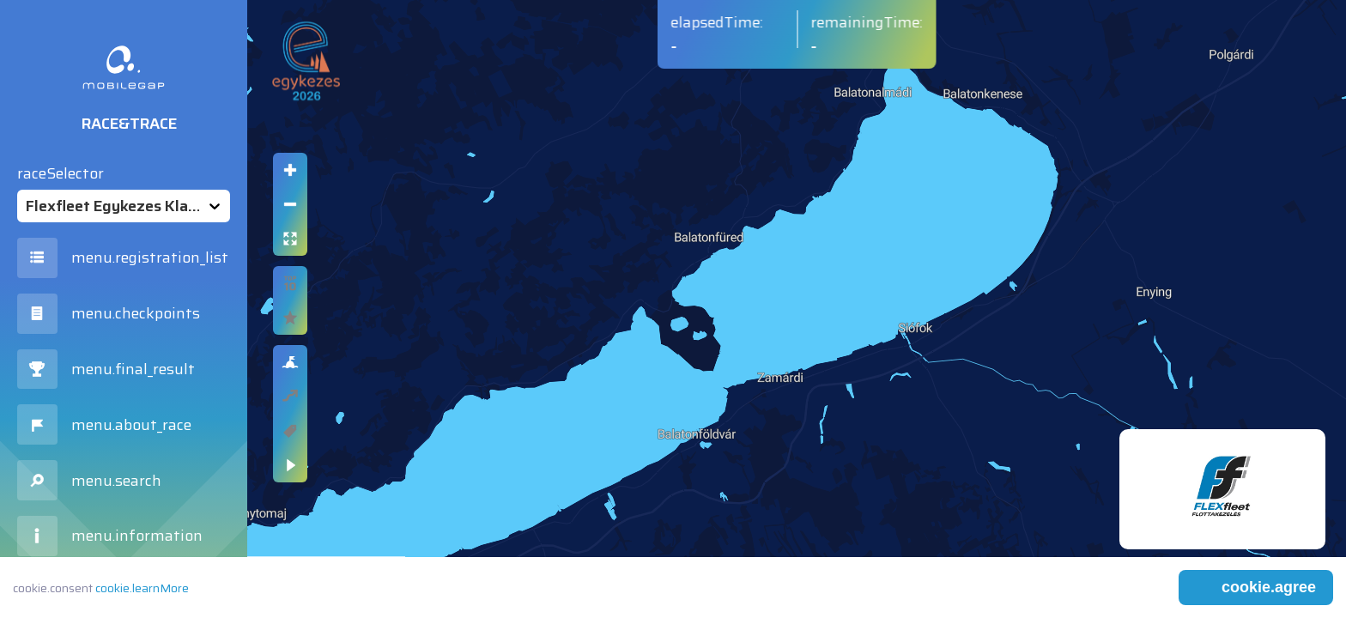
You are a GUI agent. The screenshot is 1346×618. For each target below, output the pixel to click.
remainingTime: (867, 22)
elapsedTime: (717, 22)
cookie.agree (1269, 587)
